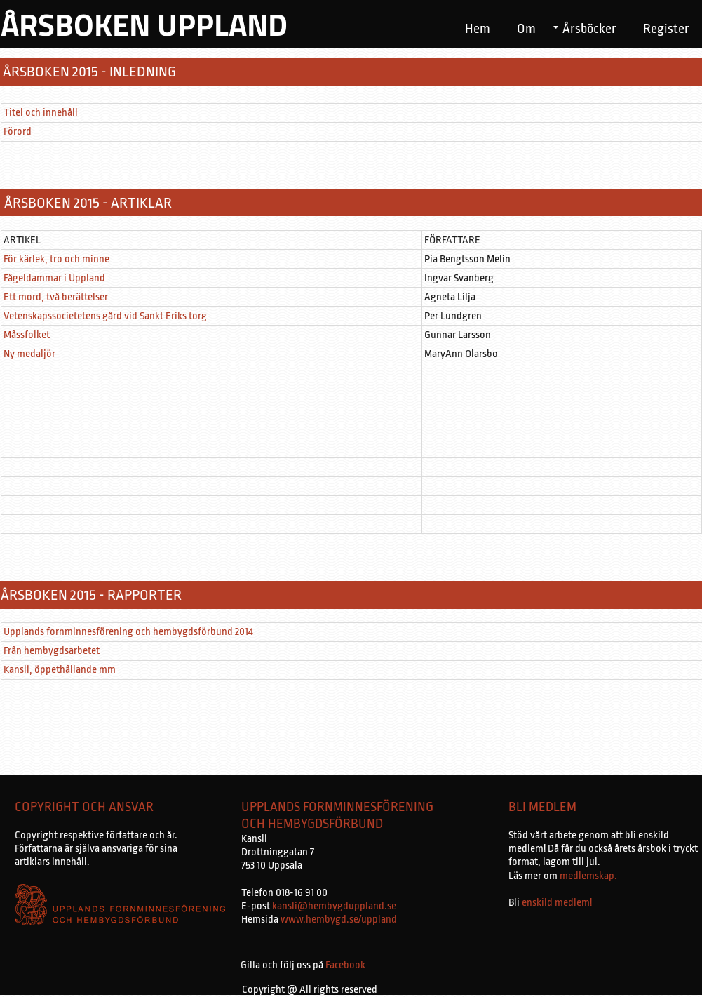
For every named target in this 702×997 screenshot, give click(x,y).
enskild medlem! (557, 903)
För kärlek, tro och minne (56, 259)
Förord (18, 132)
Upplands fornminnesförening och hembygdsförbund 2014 (128, 632)
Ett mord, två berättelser (56, 297)
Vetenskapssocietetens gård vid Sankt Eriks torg (105, 316)
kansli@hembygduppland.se (334, 906)
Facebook (345, 965)
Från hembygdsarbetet (52, 651)
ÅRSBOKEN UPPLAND (144, 24)
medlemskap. (587, 876)
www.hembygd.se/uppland (339, 919)
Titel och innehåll (41, 113)
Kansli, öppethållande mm (60, 670)
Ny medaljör (29, 354)
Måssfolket (27, 335)
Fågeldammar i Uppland (54, 278)
